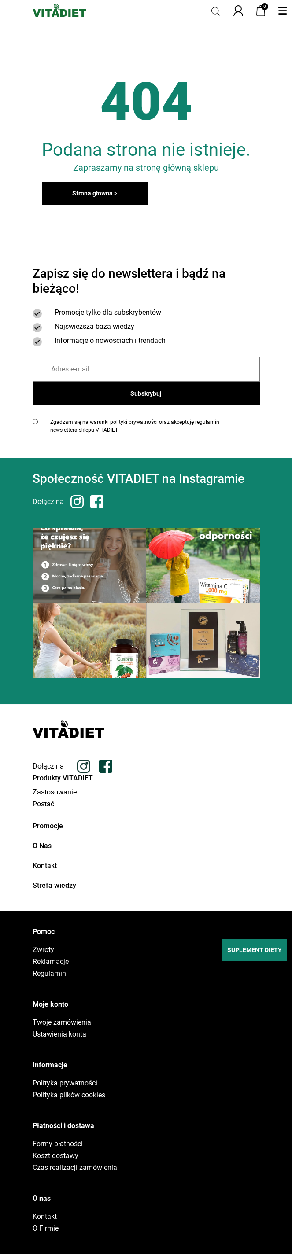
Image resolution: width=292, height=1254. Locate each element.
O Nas (42, 846)
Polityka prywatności (65, 1083)
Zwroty (43, 950)
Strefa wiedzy (54, 885)
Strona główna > (94, 193)
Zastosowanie (55, 792)
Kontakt (45, 865)
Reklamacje (51, 962)
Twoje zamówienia (62, 1022)
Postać (43, 804)
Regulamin (49, 974)
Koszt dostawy (55, 1156)
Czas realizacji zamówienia (75, 1168)
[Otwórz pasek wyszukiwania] (215, 11)
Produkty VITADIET (63, 778)
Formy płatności (58, 1144)
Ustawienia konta (59, 1034)
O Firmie (46, 1228)
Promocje (48, 826)
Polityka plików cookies (69, 1095)
